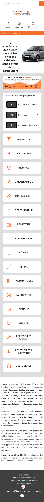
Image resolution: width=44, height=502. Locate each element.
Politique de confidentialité (24, 478)
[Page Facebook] (22, 496)
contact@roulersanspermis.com (24, 491)
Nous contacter (24, 475)
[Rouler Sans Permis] (22, 13)
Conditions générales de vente (24, 480)
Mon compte (19, 25)
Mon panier (33, 25)
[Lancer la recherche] (41, 3)
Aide (8, 25)
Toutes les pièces (11, 33)
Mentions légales (24, 483)
